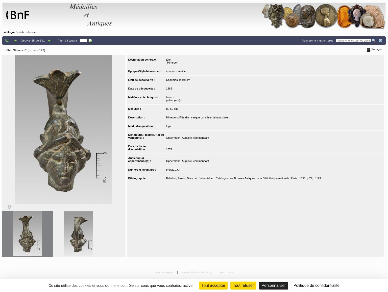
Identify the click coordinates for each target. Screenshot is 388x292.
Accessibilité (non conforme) (197, 272)
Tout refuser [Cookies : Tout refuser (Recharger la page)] (243, 285)
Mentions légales (164, 272)
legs (168, 126)
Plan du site (226, 272)
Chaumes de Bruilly (178, 79)
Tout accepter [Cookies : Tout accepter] (213, 285)
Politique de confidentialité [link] (316, 285)
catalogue (9, 32)
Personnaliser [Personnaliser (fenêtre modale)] (274, 285)
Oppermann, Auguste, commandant (187, 137)
